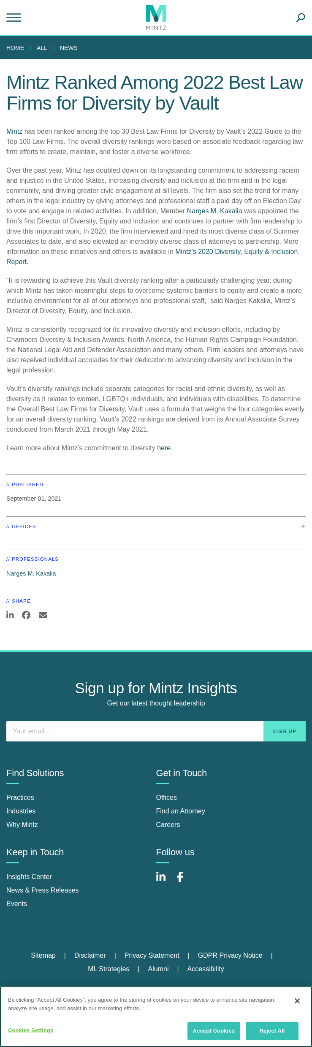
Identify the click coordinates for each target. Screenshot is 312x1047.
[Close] (297, 1001)
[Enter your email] (156, 731)
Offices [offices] (166, 797)
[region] (156, 1016)
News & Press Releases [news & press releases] (42, 890)
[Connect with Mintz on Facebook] (185, 881)
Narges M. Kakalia (214, 211)
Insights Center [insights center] (29, 876)
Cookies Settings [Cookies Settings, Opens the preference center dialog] (31, 1030)
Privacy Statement (152, 955)
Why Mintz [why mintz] (22, 824)
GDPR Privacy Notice (230, 955)
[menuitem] (17, 48)
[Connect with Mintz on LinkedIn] (164, 881)
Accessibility (205, 969)
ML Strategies (108, 969)
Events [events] (16, 903)
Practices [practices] (20, 797)
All (42, 47)
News (69, 47)
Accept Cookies (214, 1031)
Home (15, 47)
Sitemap (43, 955)
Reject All (272, 1031)
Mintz (14, 131)
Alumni (158, 969)
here (164, 448)
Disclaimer (90, 955)
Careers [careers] (168, 824)
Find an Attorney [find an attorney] (181, 811)
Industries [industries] (20, 811)
